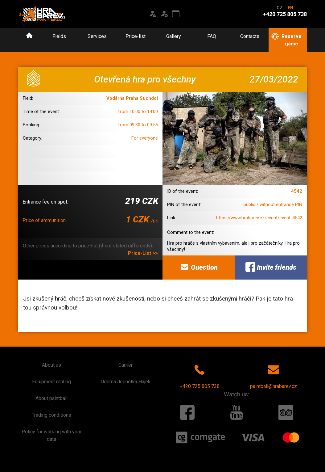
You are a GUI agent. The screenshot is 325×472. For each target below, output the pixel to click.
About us (51, 365)
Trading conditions (51, 415)
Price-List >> (143, 253)
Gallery (173, 36)
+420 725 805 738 (200, 375)
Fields (59, 36)
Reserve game (286, 40)
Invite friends (270, 267)
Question (198, 267)
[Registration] (164, 14)
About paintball (51, 398)
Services (97, 36)
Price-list (135, 36)
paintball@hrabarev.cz (273, 375)
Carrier (125, 365)
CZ (280, 7)
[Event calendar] (175, 14)
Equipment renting (51, 382)
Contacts (249, 36)
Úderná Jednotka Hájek (125, 382)
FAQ (211, 36)
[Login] (152, 14)
